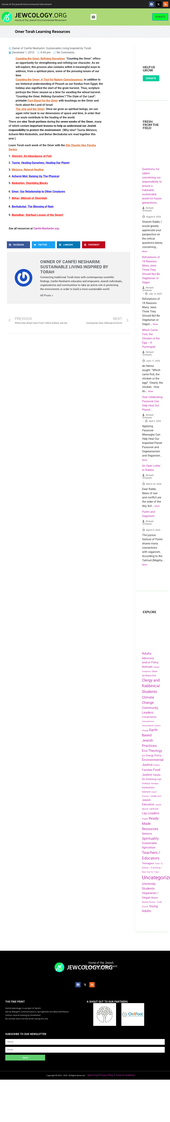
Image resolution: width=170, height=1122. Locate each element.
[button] (93, 17)
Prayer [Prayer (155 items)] (145, 819)
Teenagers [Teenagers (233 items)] (148, 863)
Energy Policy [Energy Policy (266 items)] (154, 755)
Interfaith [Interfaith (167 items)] (146, 792)
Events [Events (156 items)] (156, 765)
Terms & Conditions (125, 1075)
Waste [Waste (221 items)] (154, 897)
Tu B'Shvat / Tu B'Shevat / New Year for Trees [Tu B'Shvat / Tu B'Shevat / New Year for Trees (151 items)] (152, 867)
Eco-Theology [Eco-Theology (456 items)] (152, 751)
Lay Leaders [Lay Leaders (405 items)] (150, 813)
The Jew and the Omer (30, 109)
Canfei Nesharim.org (46, 228)
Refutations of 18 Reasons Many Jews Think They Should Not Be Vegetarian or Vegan (151, 270)
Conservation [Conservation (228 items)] (149, 717)
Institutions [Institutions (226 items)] (148, 787)
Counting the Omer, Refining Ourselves (40, 58)
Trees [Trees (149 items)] (157, 863)
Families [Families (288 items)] (147, 770)
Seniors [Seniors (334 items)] (147, 833)
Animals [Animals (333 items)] (147, 666)
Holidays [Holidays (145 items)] (155, 783)
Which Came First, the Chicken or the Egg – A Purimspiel (151, 338)
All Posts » (46, 295)
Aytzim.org (92, 1075)
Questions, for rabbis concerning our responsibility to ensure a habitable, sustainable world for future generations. (152, 185)
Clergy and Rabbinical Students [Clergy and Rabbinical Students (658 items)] (151, 686)
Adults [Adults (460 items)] (146, 653)
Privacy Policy (106, 1075)
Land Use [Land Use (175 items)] (153, 808)
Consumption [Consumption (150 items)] (147, 725)
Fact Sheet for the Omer (43, 100)
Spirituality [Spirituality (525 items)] (150, 838)
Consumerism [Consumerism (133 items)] (148, 721)
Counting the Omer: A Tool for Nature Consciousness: (49, 79)
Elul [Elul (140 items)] (143, 756)
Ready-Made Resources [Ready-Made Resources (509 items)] (150, 823)
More (144, 251)
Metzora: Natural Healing (28, 169)
